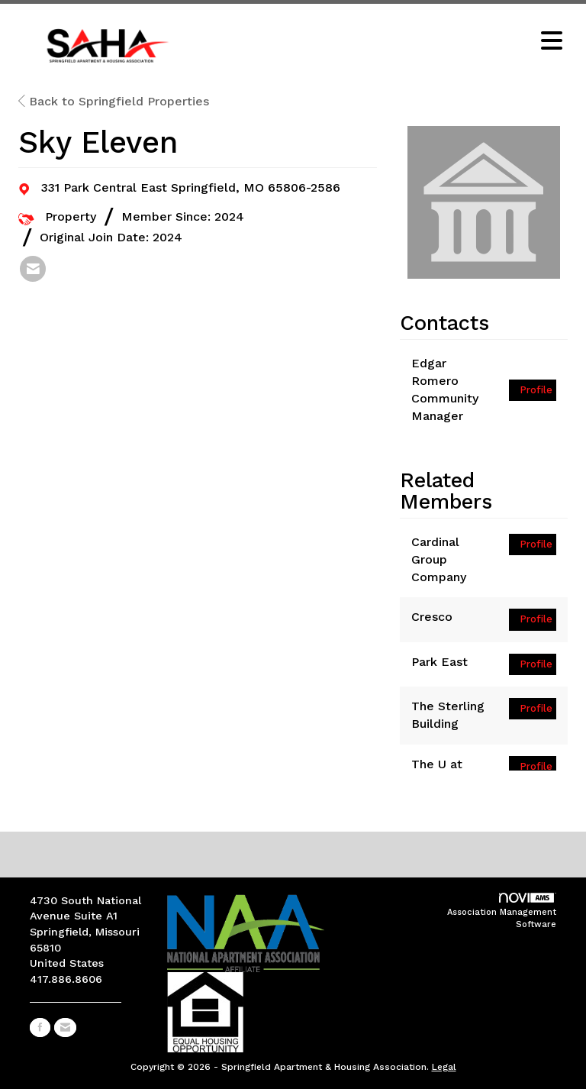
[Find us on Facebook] (40, 1027)
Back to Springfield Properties (113, 101)
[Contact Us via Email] (65, 1027)
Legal (444, 1067)
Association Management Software (501, 911)
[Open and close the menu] (383, 42)
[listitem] (32, 268)
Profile (536, 390)
